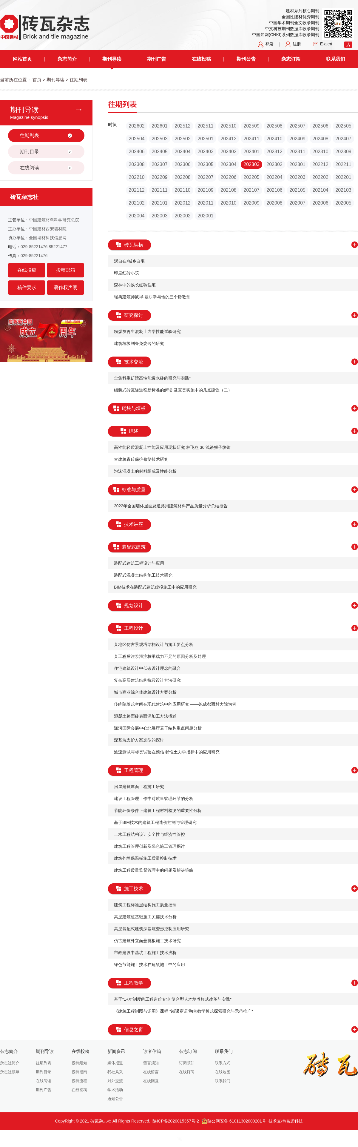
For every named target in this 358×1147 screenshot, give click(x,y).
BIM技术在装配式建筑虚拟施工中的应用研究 (155, 587)
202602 (136, 125)
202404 (182, 151)
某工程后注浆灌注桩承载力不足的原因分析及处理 (160, 656)
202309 (343, 151)
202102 (136, 202)
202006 (320, 202)
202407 (343, 138)
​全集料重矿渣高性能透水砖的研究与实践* (152, 378)
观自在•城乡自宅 (129, 261)
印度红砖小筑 (126, 273)
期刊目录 (43, 1072)
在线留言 (151, 1072)
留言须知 (151, 1063)
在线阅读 (43, 1081)
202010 (228, 202)
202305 (205, 164)
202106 (274, 190)
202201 (343, 177)
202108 (228, 190)
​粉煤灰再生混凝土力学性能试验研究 (147, 331)
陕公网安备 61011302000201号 (233, 1121)
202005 (343, 202)
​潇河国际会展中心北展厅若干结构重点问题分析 (158, 728)
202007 (297, 202)
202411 (251, 138)
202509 (251, 125)
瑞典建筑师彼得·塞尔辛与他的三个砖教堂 (152, 296)
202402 (228, 151)
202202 (320, 177)
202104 (320, 190)
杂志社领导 (9, 1072)
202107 (251, 190)
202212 (320, 164)
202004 (136, 215)
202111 (159, 190)
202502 (182, 138)
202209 (159, 177)
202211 (343, 164)
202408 (320, 138)
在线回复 (151, 1081)
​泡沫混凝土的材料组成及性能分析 (145, 471)
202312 (274, 151)
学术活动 (115, 1090)
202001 (205, 215)
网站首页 (22, 59)
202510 (228, 125)
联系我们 (335, 59)
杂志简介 (67, 59)
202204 (274, 177)
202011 (205, 202)
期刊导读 (111, 59)
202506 (320, 125)
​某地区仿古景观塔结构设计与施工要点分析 (153, 644)
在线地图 (222, 1072)
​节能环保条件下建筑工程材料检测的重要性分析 (158, 810)
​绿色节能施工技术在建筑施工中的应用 (149, 964)
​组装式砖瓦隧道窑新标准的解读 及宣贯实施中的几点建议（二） (173, 390)
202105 (297, 190)
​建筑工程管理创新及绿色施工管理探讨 (149, 846)
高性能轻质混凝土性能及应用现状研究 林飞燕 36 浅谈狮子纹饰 (172, 447)
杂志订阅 (290, 59)
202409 (297, 138)
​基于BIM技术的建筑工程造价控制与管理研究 (155, 822)
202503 (159, 138)
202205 (251, 177)
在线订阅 (187, 1072)
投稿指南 (79, 1072)
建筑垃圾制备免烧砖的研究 (139, 343)
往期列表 (43, 1063)
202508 (274, 125)
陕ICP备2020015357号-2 (175, 1121)
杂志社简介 (9, 1063)
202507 (297, 125)
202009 (251, 202)
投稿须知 (79, 1063)
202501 (205, 138)
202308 (136, 164)
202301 (297, 164)
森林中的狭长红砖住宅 (135, 284)
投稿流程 (79, 1081)
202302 (274, 164)
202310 (320, 151)
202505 (343, 125)
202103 (343, 190)
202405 (159, 151)
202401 (251, 151)
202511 (205, 125)
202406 (136, 151)
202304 (228, 164)
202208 (182, 177)
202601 (159, 125)
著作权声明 (66, 287)
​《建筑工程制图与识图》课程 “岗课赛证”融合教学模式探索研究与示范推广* (183, 1011)
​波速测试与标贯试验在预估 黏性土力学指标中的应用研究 (167, 752)
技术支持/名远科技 (285, 1121)
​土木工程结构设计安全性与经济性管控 (149, 834)
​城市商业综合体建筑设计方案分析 (145, 692)
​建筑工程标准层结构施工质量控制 (145, 904)
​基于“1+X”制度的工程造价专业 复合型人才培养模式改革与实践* (173, 999)
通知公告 (115, 1099)
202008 (274, 202)
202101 (159, 202)
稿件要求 (26, 287)
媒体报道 (115, 1063)
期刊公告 (246, 59)
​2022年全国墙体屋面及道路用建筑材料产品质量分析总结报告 (171, 505)
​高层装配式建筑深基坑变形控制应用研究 (151, 928)
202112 (136, 190)
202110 (182, 190)
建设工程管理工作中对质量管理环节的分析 (153, 798)
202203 (297, 177)
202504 (136, 138)
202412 (228, 138)
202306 (182, 164)
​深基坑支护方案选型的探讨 (139, 740)
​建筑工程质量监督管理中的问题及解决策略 (153, 870)
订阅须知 (187, 1063)
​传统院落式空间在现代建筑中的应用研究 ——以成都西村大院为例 (175, 704)
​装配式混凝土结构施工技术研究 (143, 575)
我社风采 (115, 1072)
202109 (205, 190)
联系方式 (222, 1063)
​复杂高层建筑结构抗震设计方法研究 (147, 680)
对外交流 (115, 1081)
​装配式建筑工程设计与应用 (139, 563)
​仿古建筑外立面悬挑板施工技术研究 (147, 940)
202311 (297, 151)
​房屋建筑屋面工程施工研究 (139, 786)
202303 (251, 164)
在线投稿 (201, 59)
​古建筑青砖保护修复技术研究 (141, 459)
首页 (37, 79)
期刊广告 (156, 59)
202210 (136, 177)
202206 (228, 177)
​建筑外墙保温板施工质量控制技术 (145, 858)
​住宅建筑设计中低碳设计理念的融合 (147, 668)
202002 (182, 215)
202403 (205, 151)
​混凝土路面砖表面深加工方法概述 (145, 716)
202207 (205, 177)
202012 (182, 202)
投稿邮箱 (65, 270)
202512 (182, 125)
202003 (159, 215)
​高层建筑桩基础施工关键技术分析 (145, 916)
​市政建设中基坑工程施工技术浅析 (145, 952)
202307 (159, 164)
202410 (274, 138)
